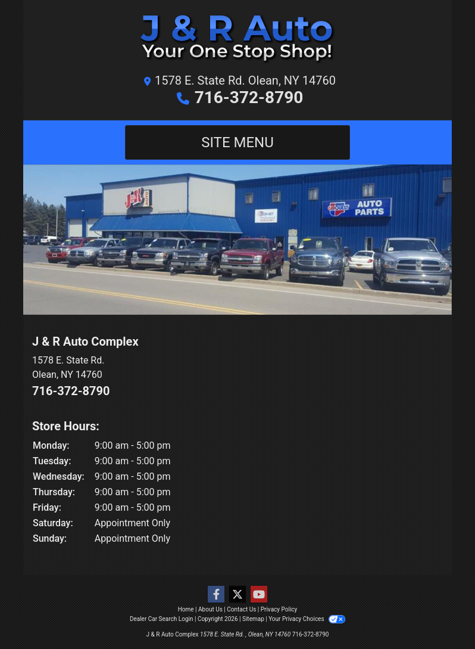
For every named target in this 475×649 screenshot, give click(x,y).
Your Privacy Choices (306, 619)
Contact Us (241, 609)
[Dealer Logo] (237, 40)
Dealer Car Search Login (161, 619)
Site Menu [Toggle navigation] (237, 142)
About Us (210, 609)
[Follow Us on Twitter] (237, 595)
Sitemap (253, 619)
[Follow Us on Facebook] (216, 595)
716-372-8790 (249, 97)
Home (186, 609)
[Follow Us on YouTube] (259, 595)
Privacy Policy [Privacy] (279, 609)
